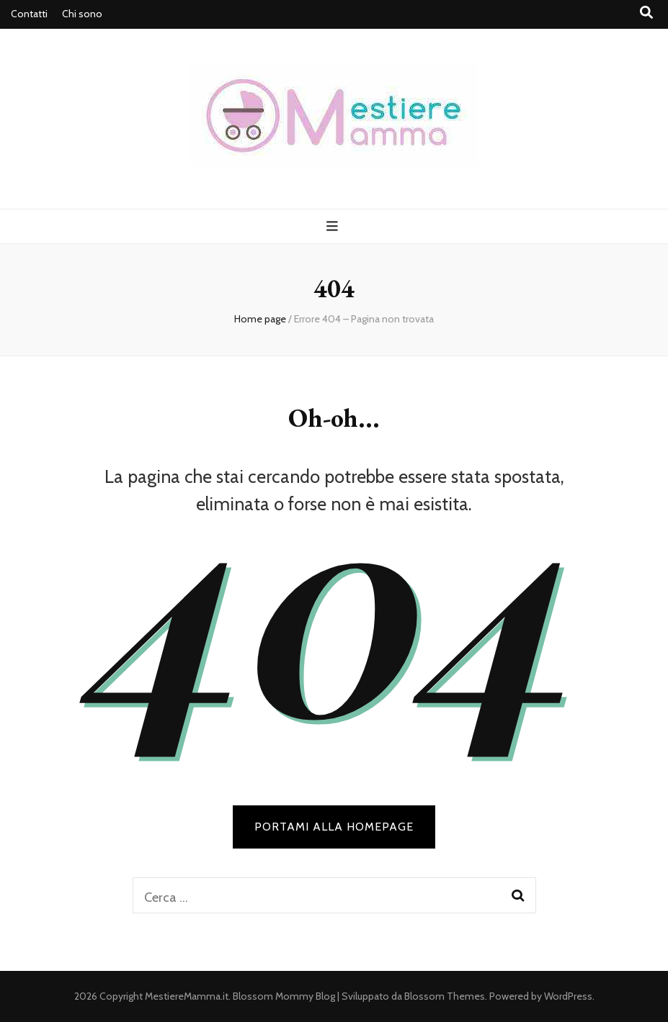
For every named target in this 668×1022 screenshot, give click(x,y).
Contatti (29, 13)
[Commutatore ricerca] (646, 12)
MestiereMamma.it (186, 996)
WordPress (568, 996)
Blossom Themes (444, 996)
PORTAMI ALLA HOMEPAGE (334, 826)
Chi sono (82, 13)
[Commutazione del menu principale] (334, 226)
